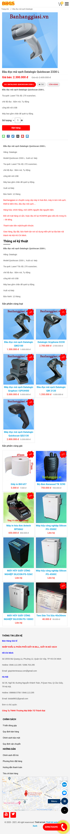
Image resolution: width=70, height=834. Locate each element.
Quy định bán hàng (11, 732)
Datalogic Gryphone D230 (51, 342)
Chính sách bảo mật (11, 738)
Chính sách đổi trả (10, 755)
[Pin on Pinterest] (23, 136)
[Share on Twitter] (14, 136)
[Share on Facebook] (9, 136)
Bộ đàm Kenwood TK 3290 (51, 484)
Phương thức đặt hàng (12, 761)
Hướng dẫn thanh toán (12, 767)
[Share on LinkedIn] (28, 136)
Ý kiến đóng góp (10, 725)
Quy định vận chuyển (12, 744)
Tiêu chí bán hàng (10, 773)
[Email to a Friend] (18, 136)
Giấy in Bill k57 (18, 484)
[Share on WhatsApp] (4, 136)
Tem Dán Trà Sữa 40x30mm (51, 615)
